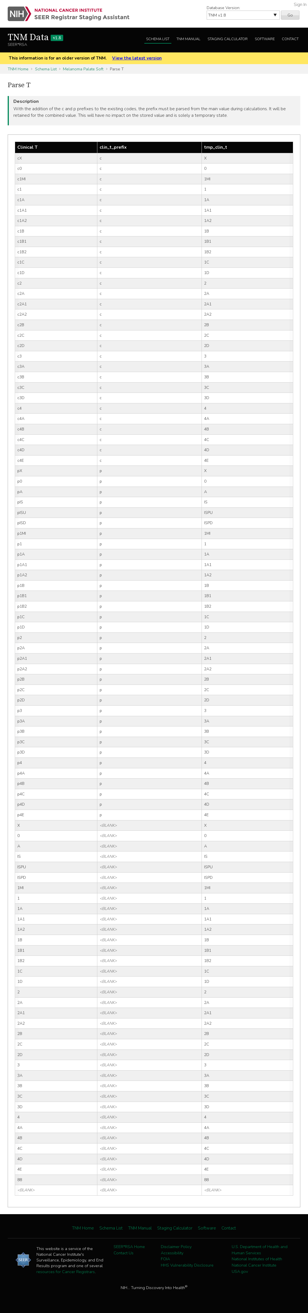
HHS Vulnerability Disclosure (187, 1265)
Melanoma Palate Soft (83, 69)
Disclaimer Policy (176, 1246)
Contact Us (124, 1253)
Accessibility (172, 1253)
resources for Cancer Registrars (65, 1272)
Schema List (157, 39)
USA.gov (240, 1271)
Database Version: (223, 8)
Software (265, 39)
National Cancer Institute (254, 1265)
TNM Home (18, 69)
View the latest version (137, 58)
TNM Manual (188, 39)
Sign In (300, 4)
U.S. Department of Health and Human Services (260, 1250)
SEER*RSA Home (129, 1246)
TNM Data (35, 37)
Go (290, 15)
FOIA (165, 1259)
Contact (290, 39)
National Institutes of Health (257, 1259)
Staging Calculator (228, 39)
